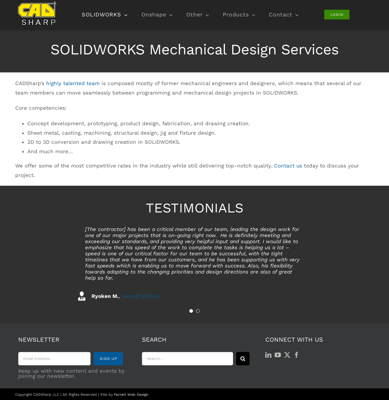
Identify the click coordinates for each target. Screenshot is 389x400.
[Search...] (187, 358)
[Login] (336, 14)
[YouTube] (278, 355)
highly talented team (73, 83)
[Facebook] (297, 355)
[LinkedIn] (268, 355)
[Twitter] (287, 355)
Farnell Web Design (131, 394)
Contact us (288, 166)
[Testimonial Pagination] (191, 311)
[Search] (243, 358)
